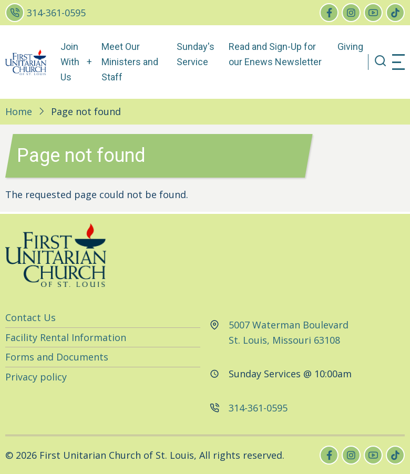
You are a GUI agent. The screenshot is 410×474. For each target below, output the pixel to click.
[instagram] (351, 12)
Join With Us (69, 62)
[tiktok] (395, 12)
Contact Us (30, 317)
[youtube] (373, 12)
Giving (350, 46)
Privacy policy (36, 376)
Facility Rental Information (65, 337)
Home (18, 111)
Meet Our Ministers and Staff (129, 62)
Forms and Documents (56, 357)
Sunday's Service (195, 54)
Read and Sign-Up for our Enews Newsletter (275, 54)
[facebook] (329, 12)
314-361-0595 (56, 12)
